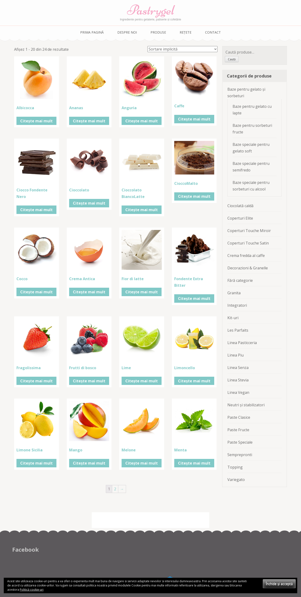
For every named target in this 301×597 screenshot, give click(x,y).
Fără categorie (240, 280)
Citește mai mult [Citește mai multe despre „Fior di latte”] (141, 292)
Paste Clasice (238, 417)
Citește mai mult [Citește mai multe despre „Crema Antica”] (89, 292)
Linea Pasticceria (242, 342)
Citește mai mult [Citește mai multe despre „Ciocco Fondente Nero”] (36, 209)
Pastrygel (150, 10)
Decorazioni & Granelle (247, 268)
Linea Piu (235, 355)
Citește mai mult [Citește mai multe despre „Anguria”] (141, 121)
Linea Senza (238, 367)
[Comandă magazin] (182, 49)
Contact (213, 32)
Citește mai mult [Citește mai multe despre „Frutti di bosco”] (89, 381)
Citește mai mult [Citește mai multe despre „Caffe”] (194, 119)
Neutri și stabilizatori (246, 404)
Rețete (185, 32)
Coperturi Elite (240, 218)
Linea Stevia (238, 380)
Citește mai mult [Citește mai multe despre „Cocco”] (36, 292)
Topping (235, 467)
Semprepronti (239, 454)
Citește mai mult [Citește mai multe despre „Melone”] (141, 463)
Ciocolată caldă (240, 205)
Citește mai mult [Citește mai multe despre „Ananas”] (89, 121)
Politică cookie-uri (32, 590)
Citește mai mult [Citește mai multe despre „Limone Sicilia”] (36, 463)
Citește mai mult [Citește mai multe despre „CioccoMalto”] (194, 196)
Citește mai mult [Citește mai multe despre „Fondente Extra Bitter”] (194, 298)
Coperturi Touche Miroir (249, 230)
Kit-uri (232, 317)
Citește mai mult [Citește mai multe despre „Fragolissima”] (36, 381)
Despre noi (127, 32)
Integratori (237, 305)
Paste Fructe (238, 429)
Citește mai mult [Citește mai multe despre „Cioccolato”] (89, 203)
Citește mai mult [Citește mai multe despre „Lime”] (141, 381)
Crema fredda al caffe (246, 255)
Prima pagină (92, 32)
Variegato (236, 479)
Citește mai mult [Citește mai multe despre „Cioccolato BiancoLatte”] (141, 209)
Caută (232, 59)
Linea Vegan (238, 392)
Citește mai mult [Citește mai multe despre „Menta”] (194, 463)
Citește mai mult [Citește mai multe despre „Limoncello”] (194, 381)
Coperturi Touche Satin (248, 243)
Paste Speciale (240, 442)
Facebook (25, 549)
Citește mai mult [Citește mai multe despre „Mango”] (89, 463)
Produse (158, 32)
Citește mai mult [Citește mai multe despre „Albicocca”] (36, 121)
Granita (234, 292)
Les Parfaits (237, 330)
